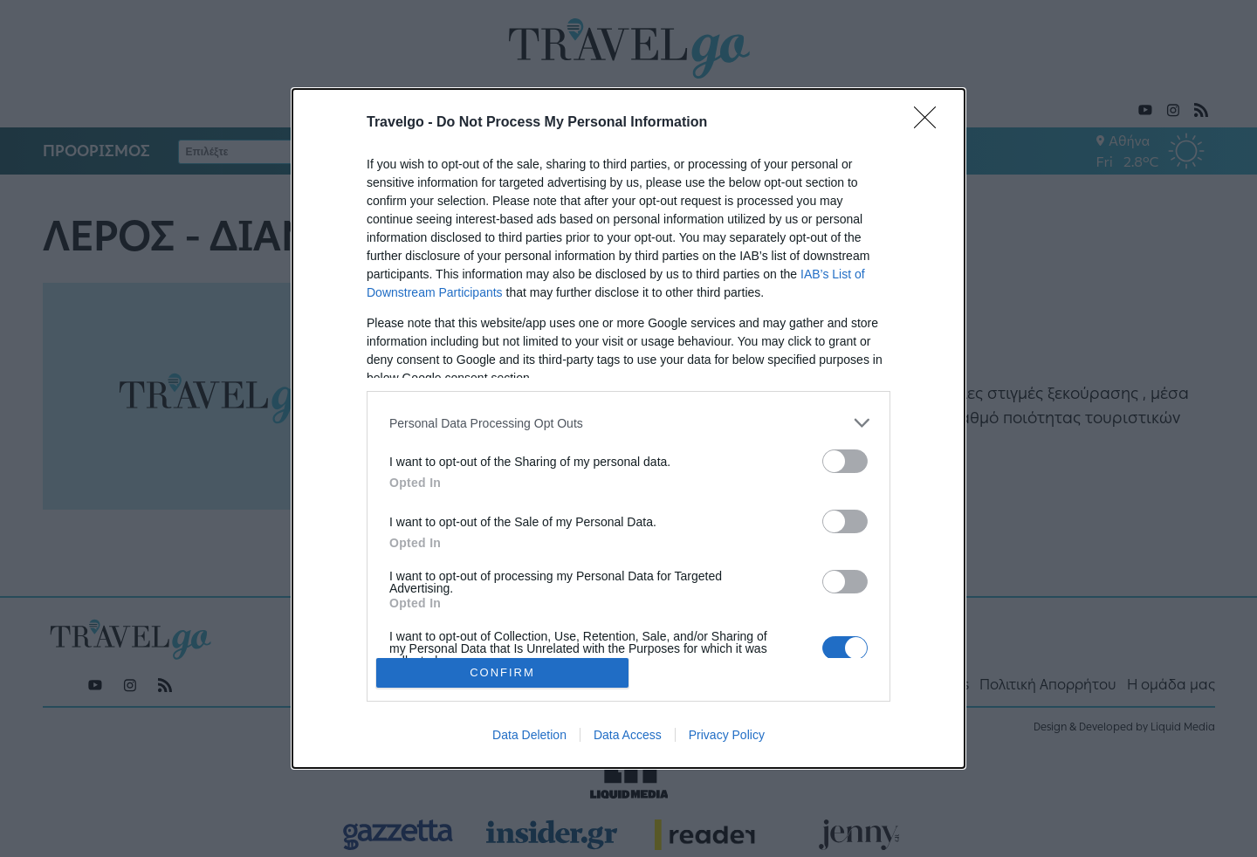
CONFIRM (502, 672)
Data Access (628, 735)
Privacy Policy (727, 735)
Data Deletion (529, 735)
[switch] (845, 461)
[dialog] (628, 428)
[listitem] (628, 423)
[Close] (930, 123)
